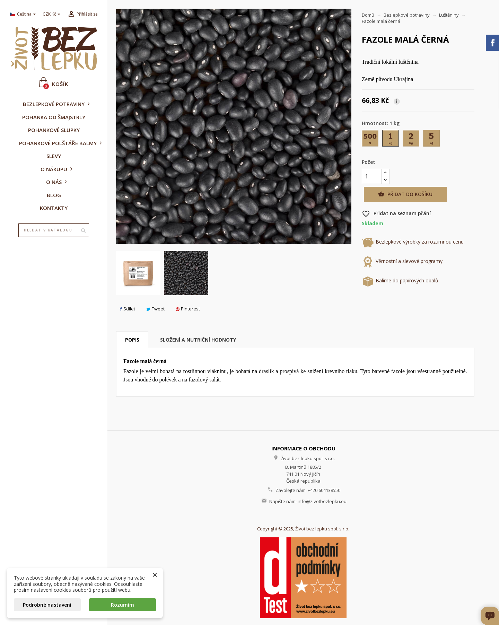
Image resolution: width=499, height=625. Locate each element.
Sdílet (127, 309)
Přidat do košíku (405, 194)
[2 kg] (411, 140)
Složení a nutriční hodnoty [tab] (198, 339)
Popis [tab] (132, 339)
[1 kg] (391, 140)
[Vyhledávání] (53, 230)
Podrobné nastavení (47, 604)
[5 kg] (432, 140)
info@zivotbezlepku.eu (322, 501)
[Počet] (372, 176)
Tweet (155, 309)
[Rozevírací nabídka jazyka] (23, 14)
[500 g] (370, 140)
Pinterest (188, 309)
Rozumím (122, 604)
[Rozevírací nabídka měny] (52, 14)
